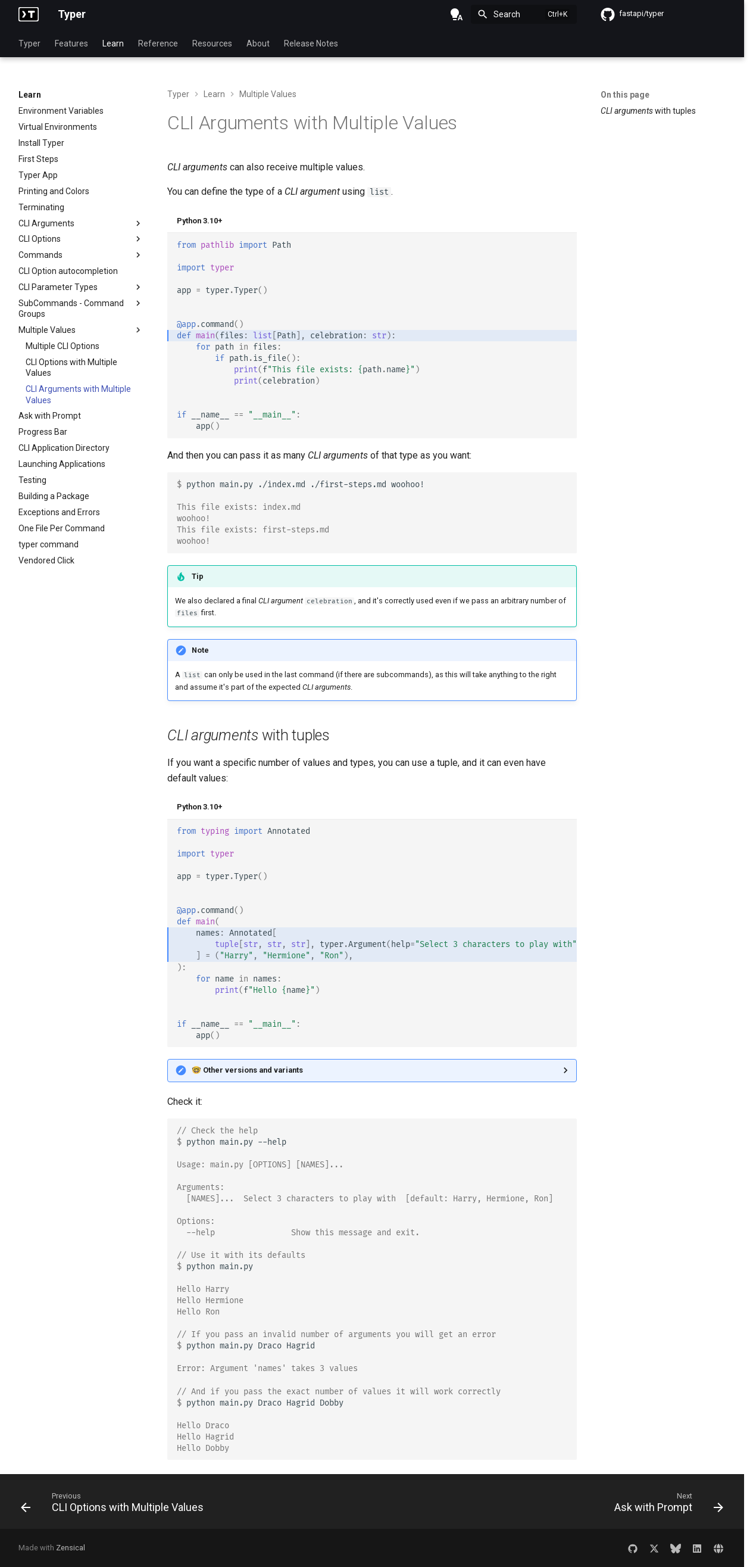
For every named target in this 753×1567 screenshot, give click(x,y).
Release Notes (311, 43)
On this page (625, 94)
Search (506, 14)
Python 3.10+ (200, 220)
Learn (113, 43)
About (258, 43)
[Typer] (28, 14)
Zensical (70, 1547)
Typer (29, 43)
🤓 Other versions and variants (247, 1070)
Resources (212, 43)
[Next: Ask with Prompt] (666, 1505)
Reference (158, 43)
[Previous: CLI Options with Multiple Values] (115, 1505)
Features (71, 43)
